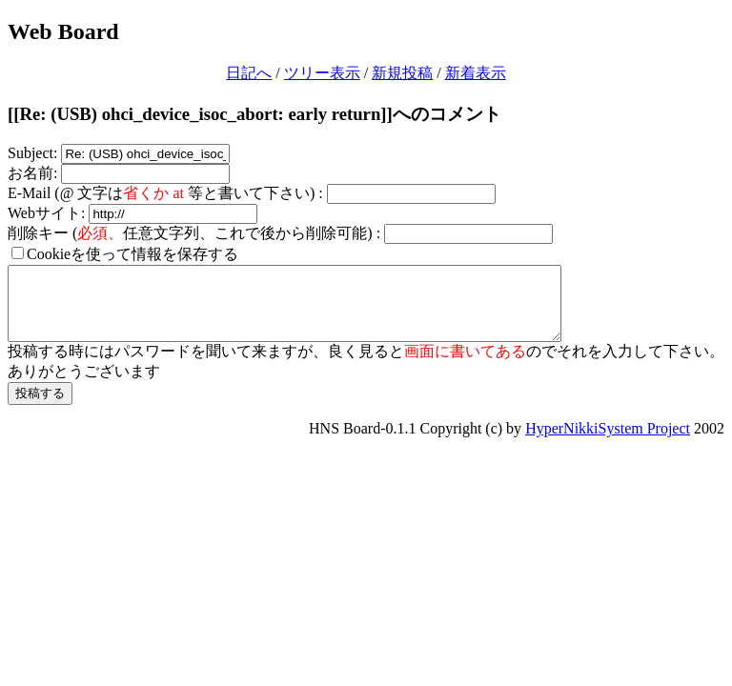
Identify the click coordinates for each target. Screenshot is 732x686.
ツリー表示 (322, 73)
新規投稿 (402, 73)
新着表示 (475, 73)
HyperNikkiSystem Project (607, 442)
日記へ (249, 73)
